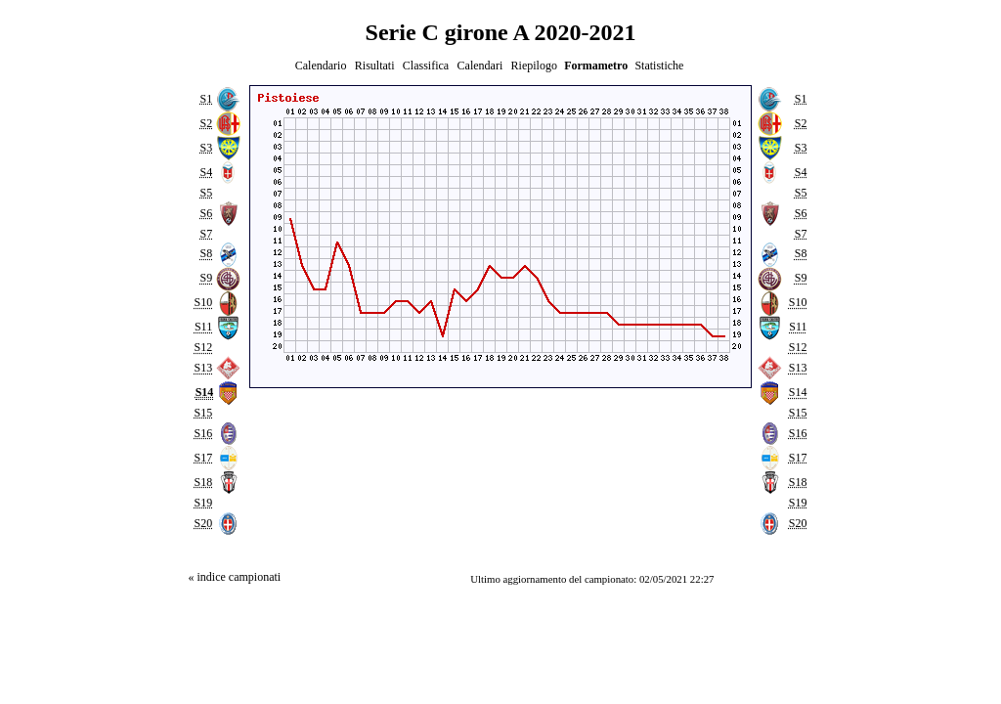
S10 (203, 303)
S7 (205, 234)
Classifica (426, 65)
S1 (205, 99)
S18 (203, 482)
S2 (205, 123)
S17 (203, 457)
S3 (205, 147)
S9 (205, 279)
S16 (203, 433)
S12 (203, 348)
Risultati (375, 65)
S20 (203, 523)
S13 (203, 367)
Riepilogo (534, 65)
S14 (798, 392)
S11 (203, 327)
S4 (205, 172)
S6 (205, 213)
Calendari (480, 65)
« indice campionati (234, 577)
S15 (203, 412)
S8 (205, 254)
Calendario (321, 65)
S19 (203, 502)
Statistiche (658, 65)
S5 (205, 192)
